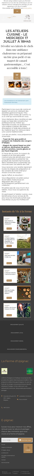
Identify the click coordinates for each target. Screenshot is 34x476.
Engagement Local (17, 332)
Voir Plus (9, 228)
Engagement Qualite (17, 324)
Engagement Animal (17, 341)
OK (17, 11)
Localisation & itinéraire (25, 396)
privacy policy (27, 8)
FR (14, 16)
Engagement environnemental (17, 349)
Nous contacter (23, 399)
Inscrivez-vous (26, 440)
